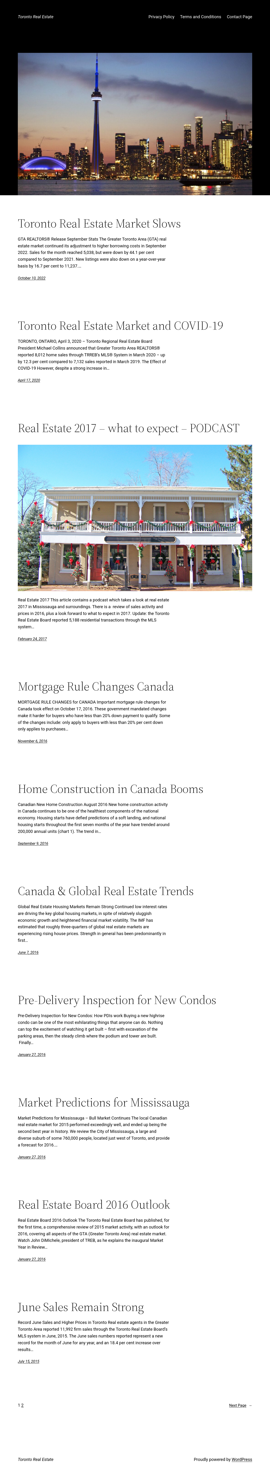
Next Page (240, 1405)
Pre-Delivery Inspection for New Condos (117, 1000)
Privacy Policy (161, 16)
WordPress (242, 1459)
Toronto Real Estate (35, 16)
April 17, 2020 (29, 380)
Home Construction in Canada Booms (110, 789)
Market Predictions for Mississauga (104, 1102)
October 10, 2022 (31, 278)
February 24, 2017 (32, 639)
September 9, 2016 (33, 843)
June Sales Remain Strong (81, 1307)
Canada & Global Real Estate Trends (106, 891)
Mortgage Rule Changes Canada (96, 686)
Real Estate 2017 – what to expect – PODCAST (129, 428)
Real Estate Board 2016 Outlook (94, 1204)
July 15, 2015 (28, 1361)
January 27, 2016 (32, 1054)
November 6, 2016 (32, 741)
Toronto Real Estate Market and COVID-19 (120, 325)
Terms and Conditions (200, 16)
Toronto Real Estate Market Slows (99, 223)
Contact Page (239, 16)
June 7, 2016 (28, 952)
